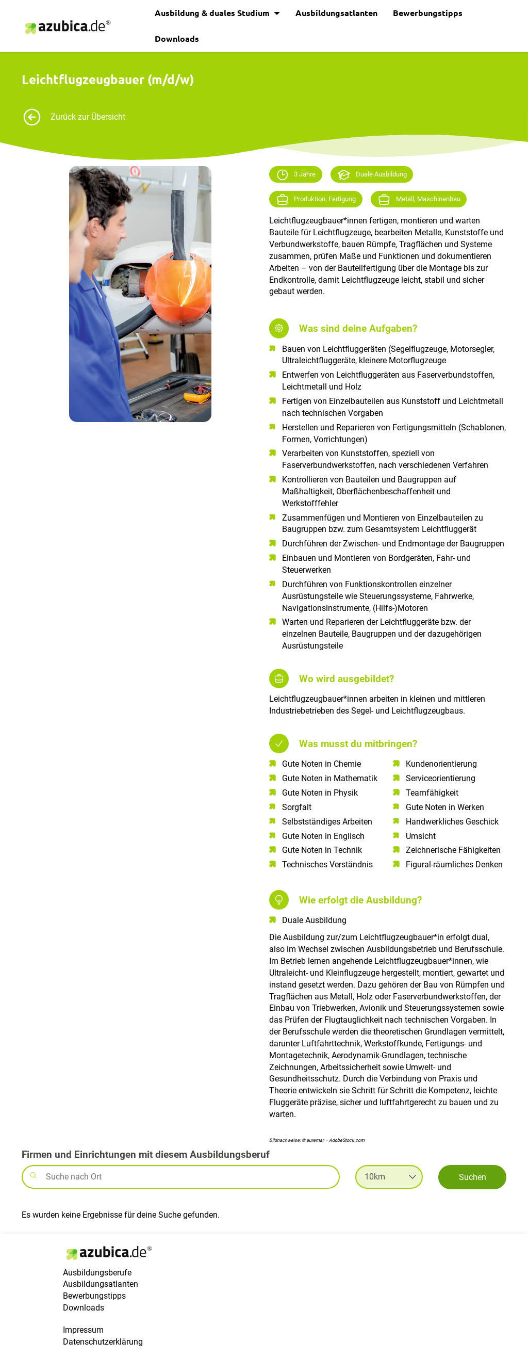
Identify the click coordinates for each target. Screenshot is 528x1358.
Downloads (177, 38)
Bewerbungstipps (428, 12)
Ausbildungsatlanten (336, 12)
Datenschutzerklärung (103, 1342)
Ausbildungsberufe (97, 1273)
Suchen (472, 1177)
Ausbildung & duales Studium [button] (213, 12)
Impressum (83, 1330)
